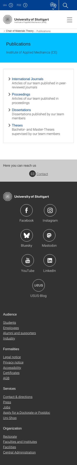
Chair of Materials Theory (20, 31)
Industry (9, 338)
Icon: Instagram (50, 210)
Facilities (9, 447)
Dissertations (21, 110)
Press (7, 402)
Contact (38, 174)
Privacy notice (13, 362)
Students (9, 322)
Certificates (11, 372)
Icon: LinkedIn (50, 260)
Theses (17, 125)
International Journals (27, 79)
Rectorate (10, 436)
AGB (6, 378)
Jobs (6, 407)
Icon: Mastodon (49, 235)
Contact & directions (17, 396)
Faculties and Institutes (20, 441)
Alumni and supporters (19, 333)
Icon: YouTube (28, 260)
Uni (5, 5)
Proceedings (21, 94)
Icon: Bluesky (27, 235)
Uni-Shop (10, 418)
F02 (19, 5)
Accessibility (12, 367)
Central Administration (19, 452)
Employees (11, 328)
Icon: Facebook (26, 210)
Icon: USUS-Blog (38, 285)
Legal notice (12, 357)
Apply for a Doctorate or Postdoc (26, 412)
